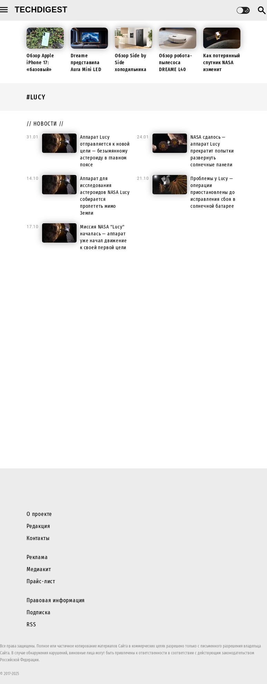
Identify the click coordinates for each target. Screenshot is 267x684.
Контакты (38, 538)
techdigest (41, 9)
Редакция (38, 526)
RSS (31, 624)
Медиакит (39, 569)
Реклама (37, 557)
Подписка (38, 612)
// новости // (45, 123)
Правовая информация (56, 600)
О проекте (39, 514)
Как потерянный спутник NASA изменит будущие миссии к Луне (221, 69)
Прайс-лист (41, 581)
